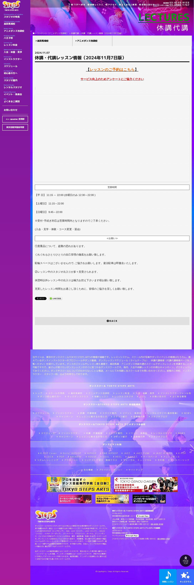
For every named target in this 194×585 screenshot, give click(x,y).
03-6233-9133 (176, 2)
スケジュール (16, 65)
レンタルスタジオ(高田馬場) (161, 413)
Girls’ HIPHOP (71, 453)
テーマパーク (149, 456)
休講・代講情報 (87, 413)
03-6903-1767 (173, 5)
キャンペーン (65, 416)
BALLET (131, 456)
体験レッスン (95, 4)
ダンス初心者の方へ (49, 396)
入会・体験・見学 (16, 51)
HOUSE (91, 456)
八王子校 (16, 37)
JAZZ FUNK (142, 453)
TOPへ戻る (78, 4)
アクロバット (70, 460)
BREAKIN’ (75, 456)
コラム (141, 396)
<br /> (112, 138)
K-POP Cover (47, 453)
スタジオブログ (158, 416)
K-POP (181, 453)
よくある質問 (178, 396)
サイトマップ (134, 469)
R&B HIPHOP (109, 453)
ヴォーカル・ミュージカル (136, 460)
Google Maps (143, 516)
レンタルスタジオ (16, 86)
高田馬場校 (16, 23)
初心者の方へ (16, 72)
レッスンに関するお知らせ (92, 416)
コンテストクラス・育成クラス (99, 460)
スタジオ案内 (16, 79)
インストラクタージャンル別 (174, 393)
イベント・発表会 (16, 93)
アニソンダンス (170, 456)
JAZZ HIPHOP (163, 453)
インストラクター (16, 58)
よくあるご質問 (16, 100)
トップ (37, 393)
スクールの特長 (55, 393)
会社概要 (87, 469)
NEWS (186, 413)
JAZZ (126, 453)
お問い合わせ (10, 110)
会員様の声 (138, 416)
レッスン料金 (16, 44)
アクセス (111, 4)
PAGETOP (186, 560)
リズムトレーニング (46, 460)
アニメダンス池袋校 (16, 30)
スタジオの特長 (16, 16)
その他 (160, 460)
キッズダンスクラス (77, 396)
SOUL (105, 456)
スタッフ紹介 (119, 416)
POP (60, 456)
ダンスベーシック (179, 460)
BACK (112, 321)
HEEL (117, 456)
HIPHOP (90, 453)
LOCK (49, 456)
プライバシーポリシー (110, 469)
